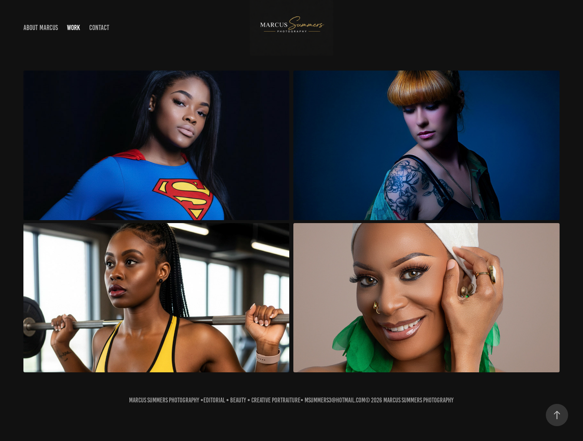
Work (73, 28)
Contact (99, 28)
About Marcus (40, 28)
